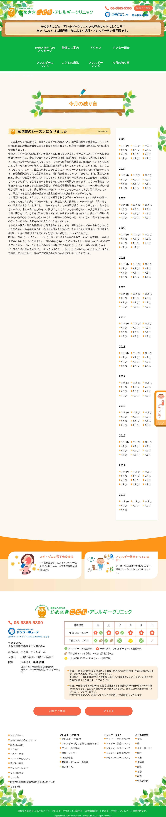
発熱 (139, 739)
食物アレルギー (69, 752)
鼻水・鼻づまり (145, 748)
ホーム (12, 76)
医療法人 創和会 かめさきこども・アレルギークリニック (53, 12)
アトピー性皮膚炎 (70, 748)
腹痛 (139, 765)
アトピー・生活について (118, 739)
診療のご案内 (143, 8)
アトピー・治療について (118, 744)
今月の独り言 (121, 62)
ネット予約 (15, 783)
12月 (123, 145)
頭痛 (139, 774)
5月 (134, 154)
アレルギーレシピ (96, 64)
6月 (122, 154)
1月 (146, 158)
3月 (122, 158)
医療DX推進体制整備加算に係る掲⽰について (32, 779)
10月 (147, 145)
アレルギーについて (45, 64)
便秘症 (140, 761)
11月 (135, 145)
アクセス (95, 47)
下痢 (139, 757)
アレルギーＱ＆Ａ (112, 736)
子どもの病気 (16, 762)
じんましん (67, 765)
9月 (122, 150)
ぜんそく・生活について (118, 748)
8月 (134, 150)
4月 (146, 154)
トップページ (16, 736)
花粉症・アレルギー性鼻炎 (75, 761)
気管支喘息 (67, 757)
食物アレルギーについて (118, 757)
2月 (134, 158)
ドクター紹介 (121, 47)
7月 (146, 150)
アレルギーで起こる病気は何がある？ (80, 744)
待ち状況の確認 (140, 15)
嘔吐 (139, 752)
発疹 (139, 770)
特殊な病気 (142, 778)
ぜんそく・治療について (118, 752)
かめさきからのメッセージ (45, 49)
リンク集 (14, 775)
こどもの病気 (70, 62)
